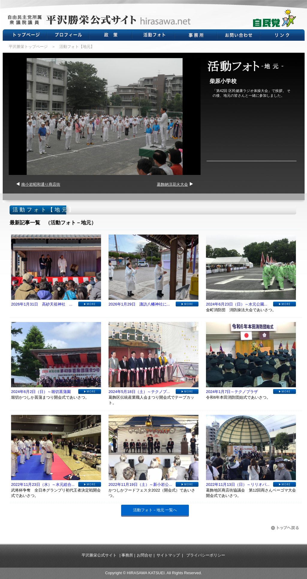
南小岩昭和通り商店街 (40, 184)
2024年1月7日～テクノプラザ (232, 391)
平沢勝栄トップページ (28, 46)
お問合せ (144, 555)
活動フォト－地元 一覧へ (155, 510)
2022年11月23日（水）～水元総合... (43, 484)
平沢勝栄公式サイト (99, 555)
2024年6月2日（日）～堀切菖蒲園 (41, 391)
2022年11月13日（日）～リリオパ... (238, 484)
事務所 (127, 555)
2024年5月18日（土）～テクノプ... (139, 391)
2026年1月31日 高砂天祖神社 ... (41, 304)
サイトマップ (168, 555)
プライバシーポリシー (205, 555)
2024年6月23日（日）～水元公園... (236, 304)
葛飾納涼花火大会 (172, 184)
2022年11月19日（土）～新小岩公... (140, 484)
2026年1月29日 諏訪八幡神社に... (139, 304)
